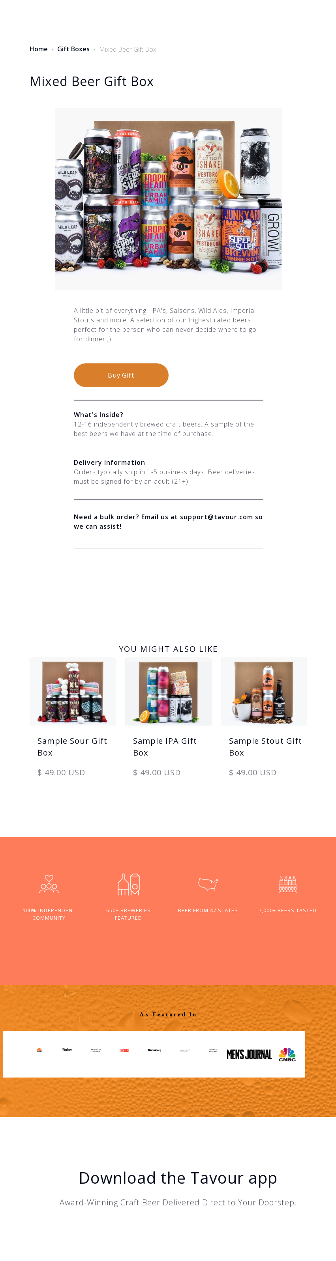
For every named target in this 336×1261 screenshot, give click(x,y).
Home (39, 49)
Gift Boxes (73, 49)
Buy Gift (121, 375)
